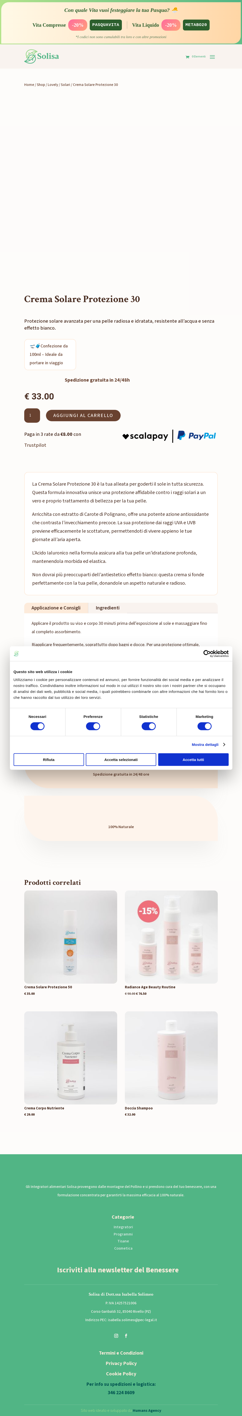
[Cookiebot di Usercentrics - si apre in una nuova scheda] (207, 653)
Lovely (53, 84)
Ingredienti (108, 607)
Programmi (123, 1234)
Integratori (123, 1227)
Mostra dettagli (205, 744)
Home (29, 84)
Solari (65, 84)
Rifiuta (49, 759)
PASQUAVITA (104, 25)
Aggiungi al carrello (83, 415)
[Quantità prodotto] (32, 415)
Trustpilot (35, 445)
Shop (41, 84)
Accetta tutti (193, 759)
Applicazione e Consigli (56, 607)
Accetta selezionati (121, 759)
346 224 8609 (121, 1393)
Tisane (123, 1241)
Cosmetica (123, 1248)
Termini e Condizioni (121, 1353)
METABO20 (198, 25)
